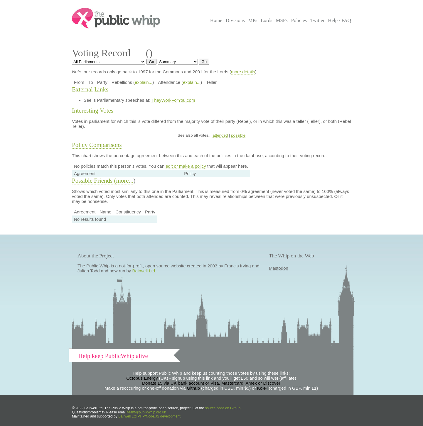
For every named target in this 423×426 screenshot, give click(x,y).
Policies (299, 20)
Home (216, 20)
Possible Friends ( (94, 180)
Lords (266, 20)
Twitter (317, 20)
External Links (90, 89)
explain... (143, 82)
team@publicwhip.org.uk (146, 412)
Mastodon (278, 268)
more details (243, 71)
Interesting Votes (92, 110)
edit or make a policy (186, 166)
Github (193, 388)
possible (238, 135)
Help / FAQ (339, 20)
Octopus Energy (142, 378)
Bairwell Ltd (143, 270)
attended (220, 135)
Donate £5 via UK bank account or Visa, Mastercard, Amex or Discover (211, 383)
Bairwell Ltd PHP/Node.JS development (149, 416)
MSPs (282, 20)
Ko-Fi (262, 388)
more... (125, 180)
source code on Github (223, 408)
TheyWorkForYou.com (173, 100)
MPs (252, 20)
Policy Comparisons (97, 144)
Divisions (235, 20)
